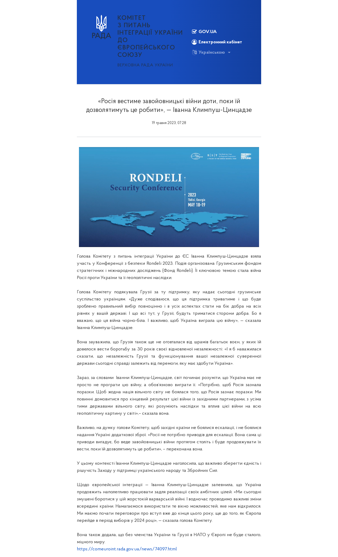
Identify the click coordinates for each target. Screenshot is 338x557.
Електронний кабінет (217, 42)
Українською (208, 52)
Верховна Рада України (145, 65)
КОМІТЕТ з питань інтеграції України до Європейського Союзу (150, 36)
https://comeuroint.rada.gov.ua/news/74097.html (127, 549)
